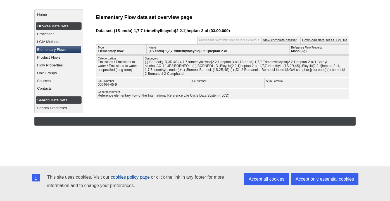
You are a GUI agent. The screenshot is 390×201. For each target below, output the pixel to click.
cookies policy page (130, 177)
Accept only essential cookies (325, 179)
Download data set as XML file (324, 40)
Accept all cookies (266, 179)
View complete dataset (280, 40)
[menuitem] (59, 14)
